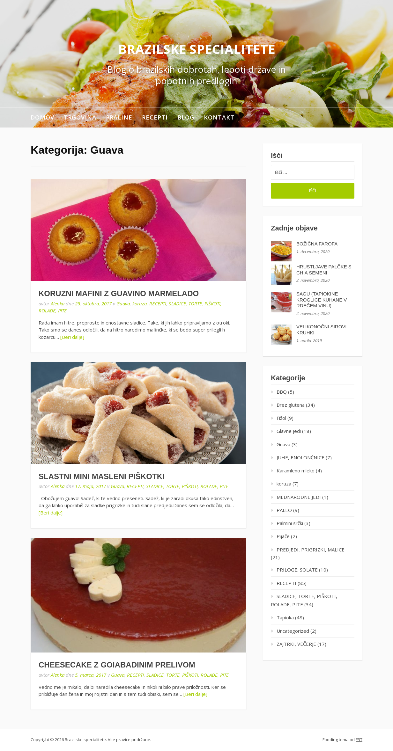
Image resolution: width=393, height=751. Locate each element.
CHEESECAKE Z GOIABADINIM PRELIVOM (117, 664)
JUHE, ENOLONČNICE (300, 457)
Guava (123, 303)
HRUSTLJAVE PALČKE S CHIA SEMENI (324, 269)
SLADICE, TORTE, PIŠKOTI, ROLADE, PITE (187, 486)
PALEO (284, 510)
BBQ (282, 392)
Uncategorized (293, 631)
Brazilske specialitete (196, 49)
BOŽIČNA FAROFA (316, 243)
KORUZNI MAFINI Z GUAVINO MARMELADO (119, 293)
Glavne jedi (289, 431)
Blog (185, 117)
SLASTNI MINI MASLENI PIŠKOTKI (102, 476)
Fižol (281, 418)
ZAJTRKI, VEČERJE (296, 644)
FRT (359, 739)
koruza (139, 303)
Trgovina (80, 117)
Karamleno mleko (296, 470)
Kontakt (219, 117)
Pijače (283, 536)
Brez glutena (291, 405)
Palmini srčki (290, 523)
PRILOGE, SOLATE (297, 569)
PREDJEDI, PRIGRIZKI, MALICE (311, 549)
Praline (119, 117)
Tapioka (285, 617)
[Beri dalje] (72, 337)
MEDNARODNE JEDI (299, 497)
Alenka (57, 303)
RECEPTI (155, 117)
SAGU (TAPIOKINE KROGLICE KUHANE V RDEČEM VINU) (321, 300)
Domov (42, 117)
